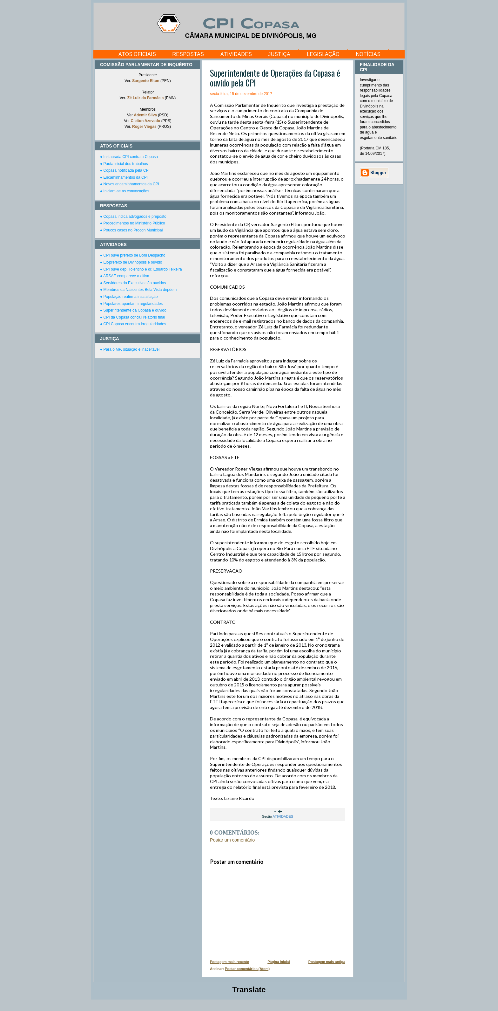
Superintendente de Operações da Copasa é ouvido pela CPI (275, 77)
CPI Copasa (250, 24)
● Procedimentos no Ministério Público (132, 223)
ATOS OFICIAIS (137, 54)
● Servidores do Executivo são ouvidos (133, 283)
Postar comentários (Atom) (247, 969)
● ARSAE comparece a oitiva (124, 276)
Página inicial (278, 962)
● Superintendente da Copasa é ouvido (133, 310)
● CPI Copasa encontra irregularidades (133, 324)
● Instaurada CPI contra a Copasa (129, 157)
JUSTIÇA (279, 54)
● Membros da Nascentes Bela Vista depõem (138, 289)
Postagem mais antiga (326, 962)
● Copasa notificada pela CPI (125, 170)
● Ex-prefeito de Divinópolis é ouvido (131, 262)
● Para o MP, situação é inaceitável (129, 349)
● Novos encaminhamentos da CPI (129, 184)
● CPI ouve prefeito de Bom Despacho (132, 255)
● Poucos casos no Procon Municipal (131, 230)
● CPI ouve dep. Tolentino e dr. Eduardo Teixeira (141, 269)
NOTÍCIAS (368, 54)
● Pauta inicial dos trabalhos (124, 164)
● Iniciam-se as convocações (124, 191)
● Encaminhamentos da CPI (124, 177)
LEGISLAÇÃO (323, 54)
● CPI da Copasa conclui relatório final (132, 317)
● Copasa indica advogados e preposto (133, 216)
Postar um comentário (232, 839)
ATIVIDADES (236, 54)
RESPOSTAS (188, 54)
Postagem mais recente (229, 962)
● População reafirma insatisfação (129, 296)
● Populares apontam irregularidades (131, 303)
